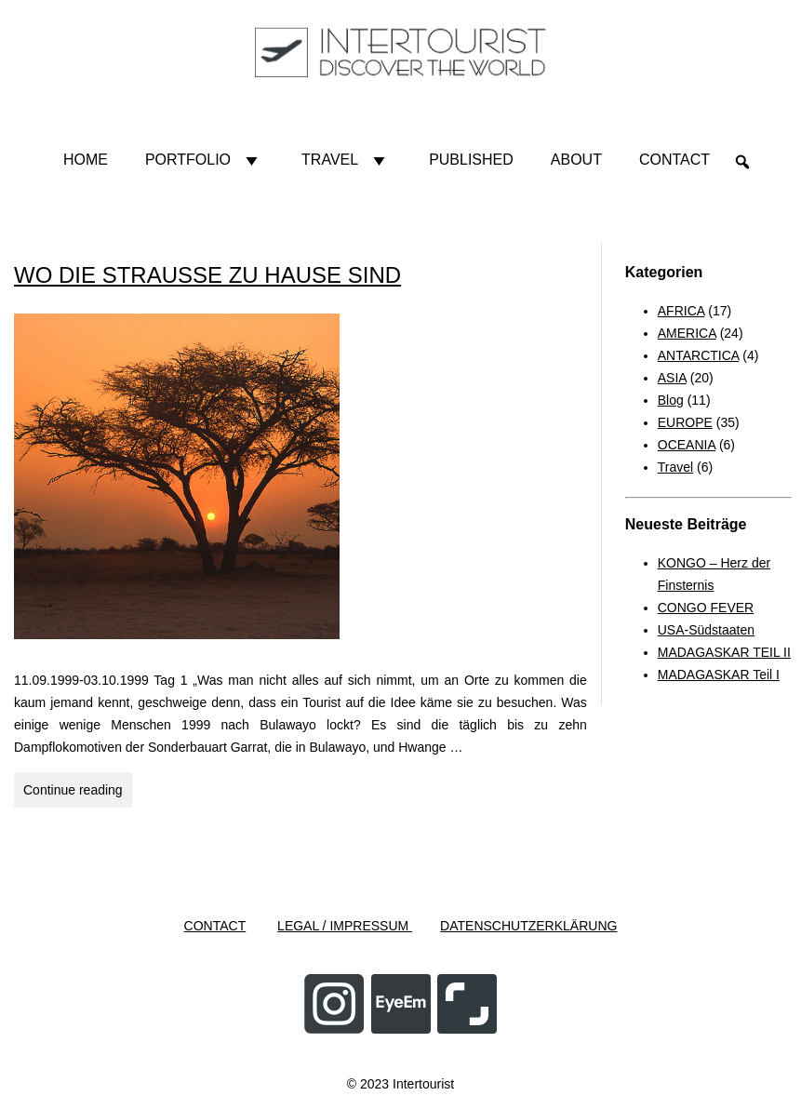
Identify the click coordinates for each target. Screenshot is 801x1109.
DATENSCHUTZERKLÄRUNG (528, 925)
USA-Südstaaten (706, 629)
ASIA (672, 377)
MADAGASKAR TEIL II (724, 652)
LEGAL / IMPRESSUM (344, 925)
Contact (674, 159)
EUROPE (685, 422)
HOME (85, 159)
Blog (671, 400)
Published (471, 159)
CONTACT (215, 925)
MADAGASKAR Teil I (719, 674)
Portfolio (204, 160)
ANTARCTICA (699, 355)
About (576, 159)
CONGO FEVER (706, 607)
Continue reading (77, 793)
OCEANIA (686, 444)
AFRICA (681, 310)
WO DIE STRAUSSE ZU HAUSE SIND (207, 274)
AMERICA (687, 333)
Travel (346, 160)
